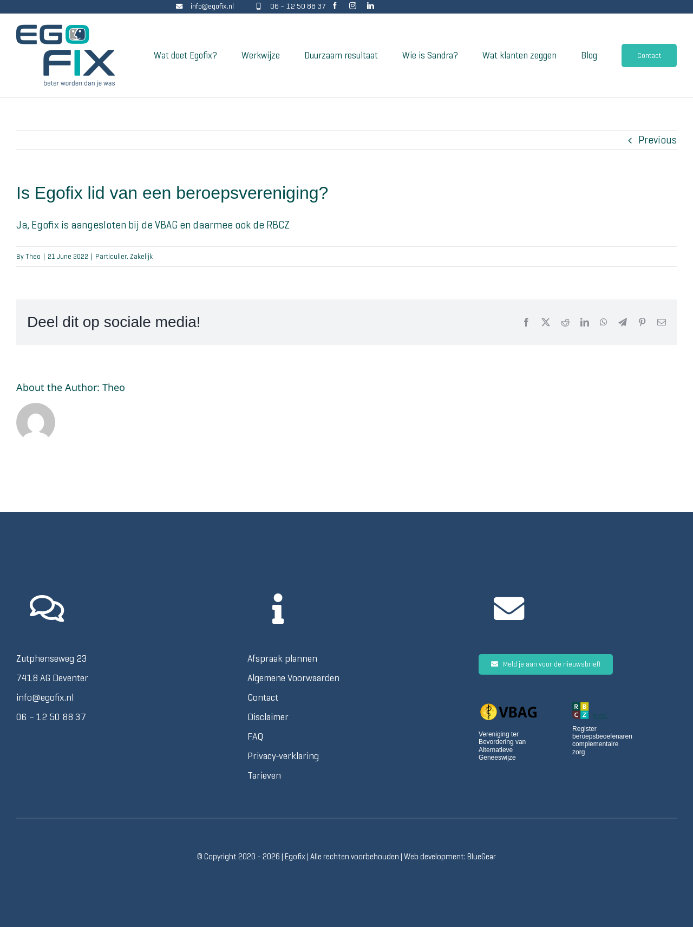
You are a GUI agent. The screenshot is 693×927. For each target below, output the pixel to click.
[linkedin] (370, 5)
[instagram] (352, 5)
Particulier (111, 256)
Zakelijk (141, 256)
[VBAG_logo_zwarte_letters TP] (508, 707)
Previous (657, 140)
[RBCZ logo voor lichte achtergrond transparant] (589, 707)
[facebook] (334, 5)
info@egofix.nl (212, 6)
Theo (33, 256)
